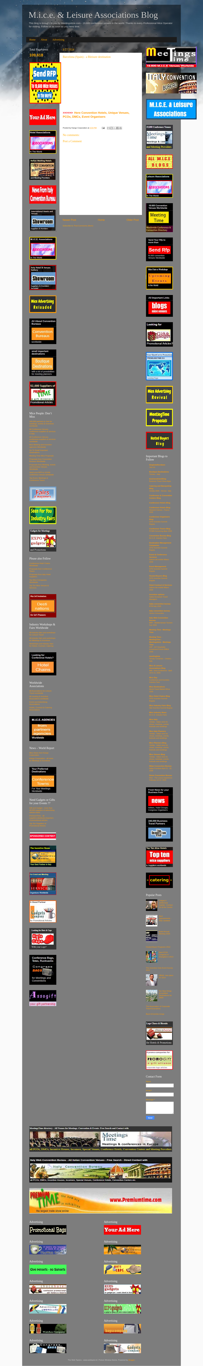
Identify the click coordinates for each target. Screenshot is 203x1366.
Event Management (157, 566)
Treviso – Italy (154, 474)
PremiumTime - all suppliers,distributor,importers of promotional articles (41, 818)
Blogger (131, 1360)
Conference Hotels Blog (159, 503)
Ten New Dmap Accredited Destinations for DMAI (165, 994)
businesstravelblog (157, 479)
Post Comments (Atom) (83, 226)
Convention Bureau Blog (160, 536)
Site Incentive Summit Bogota (160, 708)
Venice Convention (156, 613)
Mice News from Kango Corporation (39, 754)
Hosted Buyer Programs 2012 (158, 947)
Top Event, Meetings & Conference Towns (38, 479)
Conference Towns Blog (159, 529)
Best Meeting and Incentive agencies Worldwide (40, 446)
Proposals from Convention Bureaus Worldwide (40, 460)
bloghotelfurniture (157, 465)
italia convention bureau (159, 604)
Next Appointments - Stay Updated (165, 918)
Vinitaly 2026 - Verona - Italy (160, 491)
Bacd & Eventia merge (155, 1014)
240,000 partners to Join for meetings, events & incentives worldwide (41, 423)
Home (32, 39)
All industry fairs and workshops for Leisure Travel (42, 633)
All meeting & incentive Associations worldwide (39, 697)
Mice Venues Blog (157, 754)
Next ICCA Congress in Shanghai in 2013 (166, 954)
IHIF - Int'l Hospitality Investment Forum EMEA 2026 (159, 649)
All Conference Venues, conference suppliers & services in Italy (42, 431)
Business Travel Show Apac (160, 481)
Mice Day (153, 677)
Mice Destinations (157, 687)
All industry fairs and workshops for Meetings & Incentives (42, 639)
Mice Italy (153, 719)
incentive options (156, 594)
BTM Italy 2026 (155, 606)
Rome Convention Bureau (160, 775)
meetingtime (154, 656)
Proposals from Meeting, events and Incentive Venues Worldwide (42, 467)
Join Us (152, 467)
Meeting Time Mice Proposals (41, 456)
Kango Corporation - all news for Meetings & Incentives (41, 759)
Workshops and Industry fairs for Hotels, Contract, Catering (41, 645)
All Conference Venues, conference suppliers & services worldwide (42, 439)
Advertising (58, 39)
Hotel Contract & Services (160, 585)
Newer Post (69, 219)
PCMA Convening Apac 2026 (160, 531)
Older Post (133, 219)
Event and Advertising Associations (38, 703)
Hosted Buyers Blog (158, 576)
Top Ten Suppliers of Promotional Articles (37, 824)
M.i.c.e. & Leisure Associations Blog (93, 15)
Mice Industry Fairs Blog (160, 705)
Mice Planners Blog (157, 743)
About (44, 39)
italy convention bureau (159, 611)
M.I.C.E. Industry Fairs (158, 538)
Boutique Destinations (159, 472)
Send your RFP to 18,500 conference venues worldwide (41, 473)
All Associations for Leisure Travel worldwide (40, 692)
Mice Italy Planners (157, 731)
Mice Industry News (158, 712)
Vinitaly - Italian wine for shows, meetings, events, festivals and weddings (159, 724)
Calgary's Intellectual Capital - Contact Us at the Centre (166, 903)
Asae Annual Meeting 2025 (164, 932)
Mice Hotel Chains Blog (159, 696)
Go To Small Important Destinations (38, 451)
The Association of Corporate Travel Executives (158, 1007)
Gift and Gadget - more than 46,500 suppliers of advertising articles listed (42, 810)
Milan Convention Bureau (160, 766)
